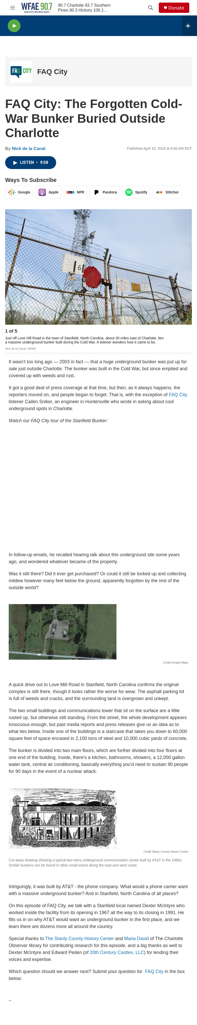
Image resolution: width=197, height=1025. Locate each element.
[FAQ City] (21, 72)
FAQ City (52, 72)
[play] (14, 26)
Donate (176, 8)
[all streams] (189, 25)
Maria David (136, 938)
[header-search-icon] (150, 7)
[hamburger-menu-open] (12, 8)
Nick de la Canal (28, 148)
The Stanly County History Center (79, 938)
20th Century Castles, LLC (117, 952)
